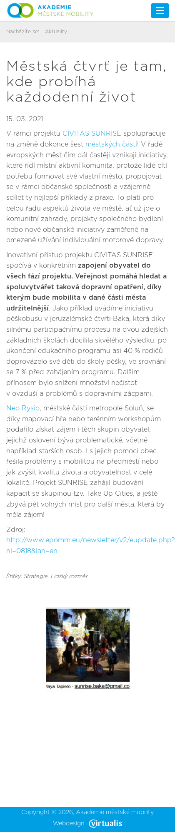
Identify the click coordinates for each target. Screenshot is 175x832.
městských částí (111, 144)
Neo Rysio (23, 408)
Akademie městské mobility (115, 812)
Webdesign (87, 824)
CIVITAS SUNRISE (91, 133)
